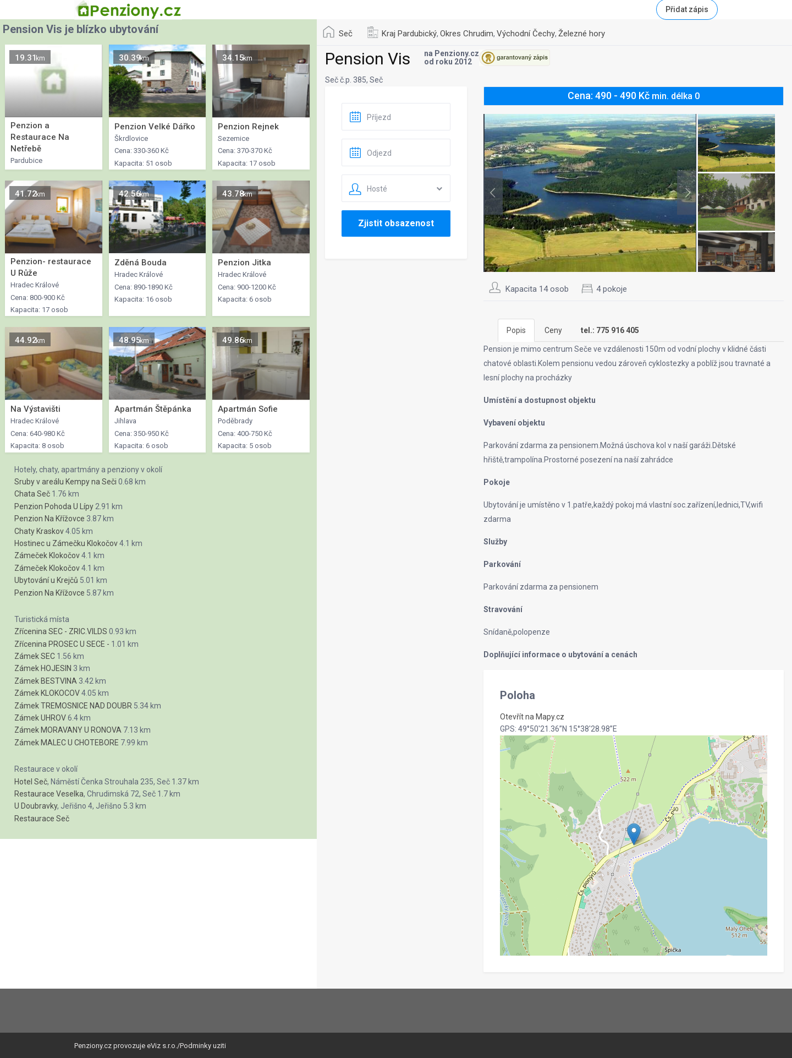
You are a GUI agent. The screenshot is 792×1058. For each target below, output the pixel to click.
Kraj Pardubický (409, 34)
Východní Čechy (526, 34)
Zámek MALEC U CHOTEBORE (66, 742)
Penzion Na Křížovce (49, 518)
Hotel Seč (30, 781)
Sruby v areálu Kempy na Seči (65, 481)
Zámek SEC (34, 656)
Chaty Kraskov (39, 531)
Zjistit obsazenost (396, 223)
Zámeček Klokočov (47, 555)
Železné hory (581, 34)
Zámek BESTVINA (45, 681)
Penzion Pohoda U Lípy (54, 506)
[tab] (610, 330)
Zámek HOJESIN (43, 668)
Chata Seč (32, 493)
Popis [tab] (516, 330)
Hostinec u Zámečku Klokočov (66, 543)
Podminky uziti (203, 1045)
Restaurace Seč (41, 818)
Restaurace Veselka (49, 793)
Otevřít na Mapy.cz (532, 716)
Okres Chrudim (466, 34)
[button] (634, 834)
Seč (346, 34)
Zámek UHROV (40, 717)
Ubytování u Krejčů (46, 580)
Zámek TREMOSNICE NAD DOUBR (73, 705)
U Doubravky (35, 805)
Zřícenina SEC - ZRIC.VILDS (60, 631)
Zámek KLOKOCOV (47, 693)
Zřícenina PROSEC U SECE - (61, 644)
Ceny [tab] (553, 330)
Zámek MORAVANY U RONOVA (68, 730)
